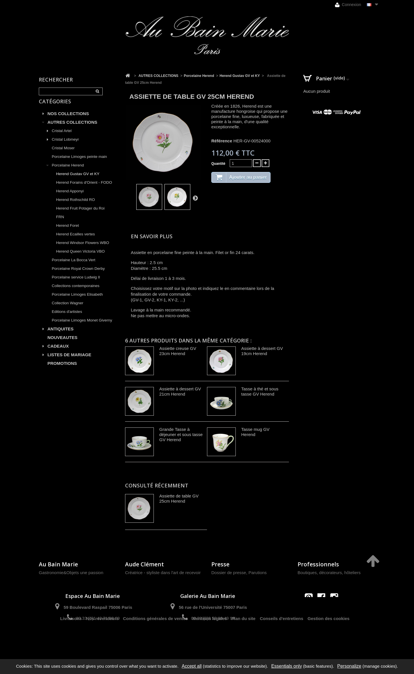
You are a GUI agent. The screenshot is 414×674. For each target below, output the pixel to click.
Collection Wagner (67, 309)
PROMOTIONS (62, 369)
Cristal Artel (62, 137)
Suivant (195, 198)
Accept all (192, 666)
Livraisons (71, 638)
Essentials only (286, 666)
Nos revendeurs (102, 638)
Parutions (257, 572)
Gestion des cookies (329, 638)
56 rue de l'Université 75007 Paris (213, 607)
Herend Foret (67, 232)
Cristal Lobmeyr (65, 146)
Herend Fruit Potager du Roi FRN (80, 219)
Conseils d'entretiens (281, 638)
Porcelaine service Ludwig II (76, 284)
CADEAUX (58, 352)
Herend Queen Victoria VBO (80, 258)
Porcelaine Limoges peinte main (79, 163)
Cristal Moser (63, 154)
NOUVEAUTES (62, 344)
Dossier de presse (228, 572)
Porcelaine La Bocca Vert (73, 266)
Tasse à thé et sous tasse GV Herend (259, 391)
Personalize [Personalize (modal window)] (349, 666)
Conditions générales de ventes (155, 638)
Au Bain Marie (58, 564)
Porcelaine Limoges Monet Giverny (82, 327)
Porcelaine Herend (68, 172)
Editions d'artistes (67, 318)
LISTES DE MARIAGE (69, 361)
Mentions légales (209, 638)
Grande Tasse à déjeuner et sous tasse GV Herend (181, 434)
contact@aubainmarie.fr (323, 609)
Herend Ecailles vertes (75, 241)
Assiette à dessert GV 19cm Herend (262, 351)
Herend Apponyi (70, 197)
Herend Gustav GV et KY (77, 180)
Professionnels (318, 564)
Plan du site (243, 638)
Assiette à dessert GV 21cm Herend (180, 391)
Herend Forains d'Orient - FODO (84, 189)
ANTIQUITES (60, 335)
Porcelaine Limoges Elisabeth (77, 301)
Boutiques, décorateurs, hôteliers (329, 572)
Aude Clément (144, 564)
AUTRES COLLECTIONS (72, 128)
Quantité (218, 164)
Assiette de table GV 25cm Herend (179, 498)
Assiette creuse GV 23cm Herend (177, 351)
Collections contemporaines (75, 292)
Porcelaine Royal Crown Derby (78, 275)
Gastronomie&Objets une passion (71, 572)
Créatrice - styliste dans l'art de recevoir (163, 572)
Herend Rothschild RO (75, 206)
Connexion (348, 4)
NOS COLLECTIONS (68, 120)
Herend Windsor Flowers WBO (82, 249)
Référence (221, 140)
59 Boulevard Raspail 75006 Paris (98, 607)
